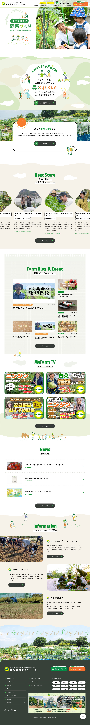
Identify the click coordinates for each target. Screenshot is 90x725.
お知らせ (50, 5)
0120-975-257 (60, 669)
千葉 (73, 682)
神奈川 (65, 682)
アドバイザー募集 (11, 696)
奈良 (73, 686)
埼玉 (82, 682)
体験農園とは (37, 5)
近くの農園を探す (81, 4)
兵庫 (64, 689)
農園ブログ (56, 5)
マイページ (42, 3)
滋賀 (64, 686)
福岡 (73, 689)
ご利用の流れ (44, 5)
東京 (56, 682)
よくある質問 (68, 5)
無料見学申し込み (77, 669)
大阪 (56, 689)
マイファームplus (35, 678)
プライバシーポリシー (37, 685)
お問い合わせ (50, 3)
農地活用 (9, 699)
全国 (82, 689)
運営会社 (9, 702)
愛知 (56, 686)
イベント (62, 5)
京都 (82, 686)
